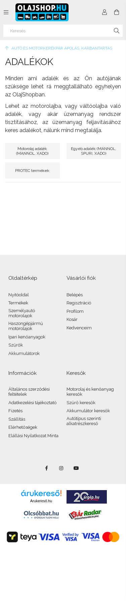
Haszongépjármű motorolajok (25, 326)
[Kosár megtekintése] (117, 12)
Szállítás (16, 419)
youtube (76, 468)
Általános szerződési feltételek (29, 392)
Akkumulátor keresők (88, 410)
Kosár (72, 319)
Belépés (75, 294)
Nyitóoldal (18, 294)
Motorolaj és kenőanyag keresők (90, 392)
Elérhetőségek (22, 427)
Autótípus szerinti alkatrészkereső (84, 421)
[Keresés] (63, 31)
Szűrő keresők (81, 402)
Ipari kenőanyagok (26, 336)
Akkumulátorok (24, 353)
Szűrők (15, 345)
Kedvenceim (79, 327)
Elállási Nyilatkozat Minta (33, 435)
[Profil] (104, 12)
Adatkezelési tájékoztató (32, 402)
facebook (46, 468)
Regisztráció (79, 302)
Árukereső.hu (41, 501)
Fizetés (15, 410)
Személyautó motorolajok (21, 313)
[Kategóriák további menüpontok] (6, 12)
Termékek (18, 302)
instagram (61, 468)
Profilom (75, 311)
